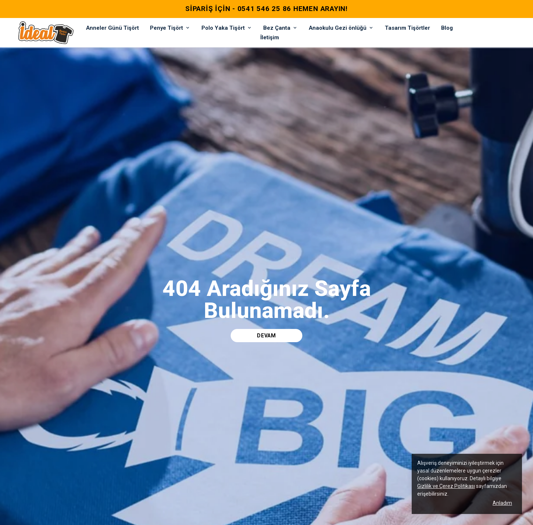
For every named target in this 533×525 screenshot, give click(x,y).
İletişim (269, 37)
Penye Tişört (170, 28)
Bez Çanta (280, 28)
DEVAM (266, 335)
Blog (447, 28)
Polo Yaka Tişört (226, 28)
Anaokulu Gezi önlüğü (341, 28)
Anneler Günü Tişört (112, 28)
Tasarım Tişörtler (407, 28)
